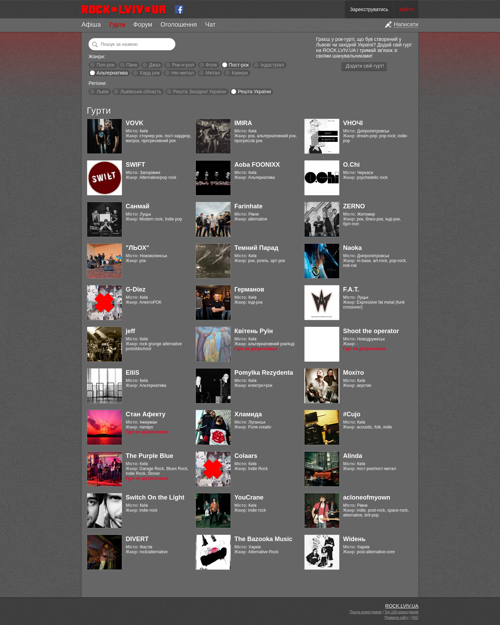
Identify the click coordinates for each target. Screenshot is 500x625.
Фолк (211, 65)
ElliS (132, 372)
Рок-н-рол (183, 65)
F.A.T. (351, 289)
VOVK (134, 123)
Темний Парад (256, 247)
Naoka (352, 247)
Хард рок (150, 73)
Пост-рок (239, 65)
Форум (142, 24)
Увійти (406, 9)
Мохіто (353, 372)
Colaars (245, 455)
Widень (354, 539)
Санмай (137, 206)
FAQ (414, 617)
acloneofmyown (366, 497)
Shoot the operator (371, 331)
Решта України (254, 91)
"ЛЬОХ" (137, 247)
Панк (131, 65)
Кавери (240, 73)
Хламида (248, 414)
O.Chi (351, 164)
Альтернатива (112, 73)
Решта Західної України (199, 91)
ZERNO (354, 206)
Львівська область (140, 91)
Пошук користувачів (366, 612)
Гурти (117, 24)
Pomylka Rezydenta (263, 372)
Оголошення (178, 24)
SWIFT (135, 164)
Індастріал (272, 65)
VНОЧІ (353, 123)
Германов (249, 289)
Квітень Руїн (253, 331)
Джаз (154, 65)
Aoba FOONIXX (257, 164)
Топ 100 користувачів (401, 612)
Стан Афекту (146, 414)
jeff (130, 331)
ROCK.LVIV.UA (401, 606)
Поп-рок (106, 65)
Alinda (352, 455)
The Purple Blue (149, 455)
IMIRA (243, 123)
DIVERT (137, 539)
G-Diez (135, 289)
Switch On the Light (155, 497)
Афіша (91, 24)
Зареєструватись (369, 9)
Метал (213, 73)
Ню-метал (183, 73)
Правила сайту (397, 617)
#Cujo (351, 414)
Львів (102, 91)
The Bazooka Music (263, 539)
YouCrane (249, 497)
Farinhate (248, 206)
